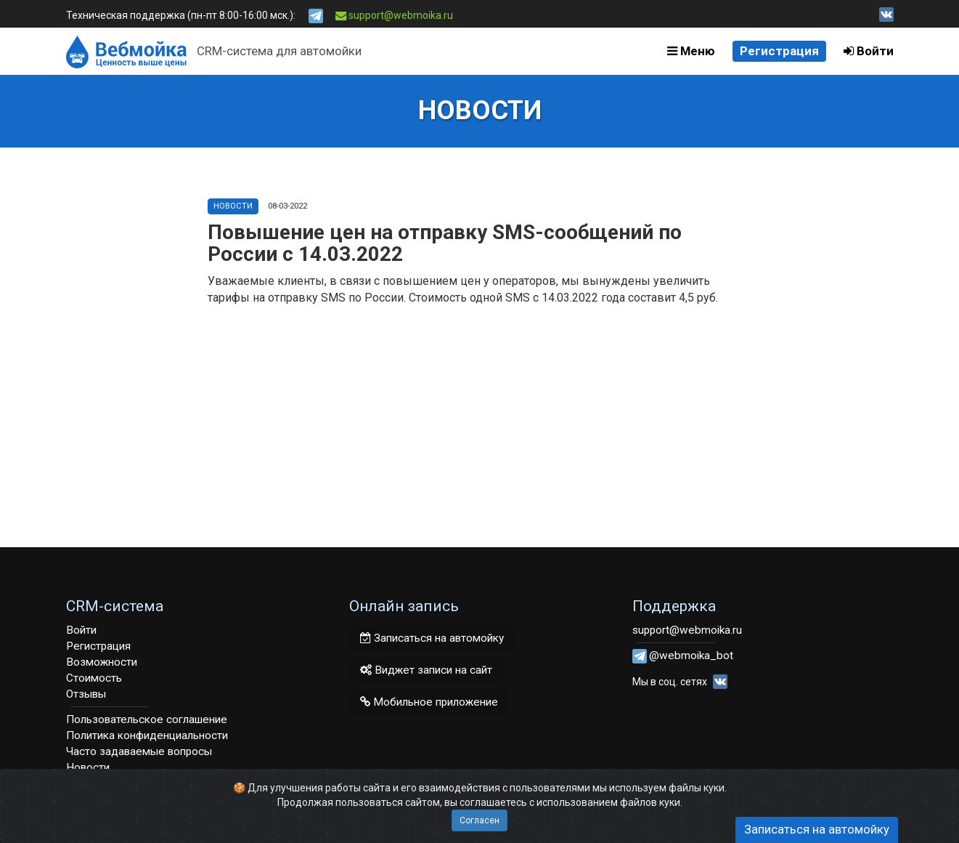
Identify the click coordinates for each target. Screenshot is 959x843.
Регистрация (779, 51)
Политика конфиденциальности (147, 735)
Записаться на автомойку (432, 638)
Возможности (101, 662)
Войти (869, 51)
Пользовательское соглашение (146, 719)
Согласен (479, 820)
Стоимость (94, 678)
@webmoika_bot (691, 655)
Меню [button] (691, 51)
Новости (233, 206)
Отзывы (86, 694)
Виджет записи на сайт (426, 670)
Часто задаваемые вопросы (139, 751)
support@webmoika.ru (394, 15)
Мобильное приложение (429, 702)
